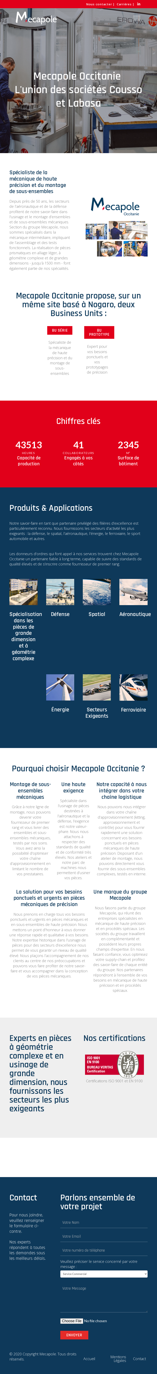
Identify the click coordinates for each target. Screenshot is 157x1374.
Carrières (124, 4)
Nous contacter (99, 4)
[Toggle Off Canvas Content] (136, 18)
